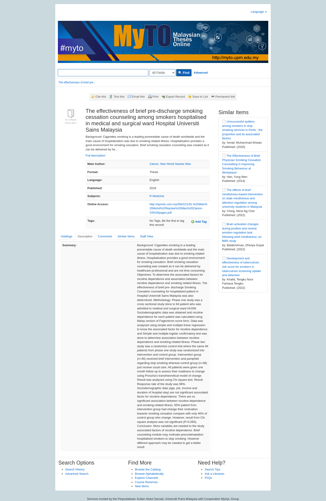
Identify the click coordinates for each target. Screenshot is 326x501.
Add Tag (199, 221)
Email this (138, 96)
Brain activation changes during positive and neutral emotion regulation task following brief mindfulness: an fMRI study (241, 232)
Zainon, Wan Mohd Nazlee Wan (170, 164)
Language (259, 11)
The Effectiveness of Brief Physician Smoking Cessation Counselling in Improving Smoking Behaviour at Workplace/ (241, 164)
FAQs (208, 477)
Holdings (66, 236)
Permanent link (225, 96)
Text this (119, 96)
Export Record (175, 96)
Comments (105, 236)
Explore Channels (146, 477)
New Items (142, 486)
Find (183, 73)
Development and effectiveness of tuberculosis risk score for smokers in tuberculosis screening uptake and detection (241, 267)
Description (85, 236)
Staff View (146, 236)
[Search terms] (103, 72)
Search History (74, 469)
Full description (95, 155)
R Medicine (157, 196)
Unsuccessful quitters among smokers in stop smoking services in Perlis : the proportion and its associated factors (242, 130)
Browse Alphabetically (149, 473)
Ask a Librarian (214, 473)
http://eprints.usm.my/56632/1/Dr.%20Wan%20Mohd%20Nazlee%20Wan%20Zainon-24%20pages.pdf (178, 208)
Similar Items (125, 236)
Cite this (101, 96)
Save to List (200, 96)
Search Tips (212, 469)
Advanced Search (77, 473)
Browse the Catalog (148, 469)
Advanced (201, 72)
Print (155, 96)
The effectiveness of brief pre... (77, 82)
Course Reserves (146, 482)
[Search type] (162, 72)
